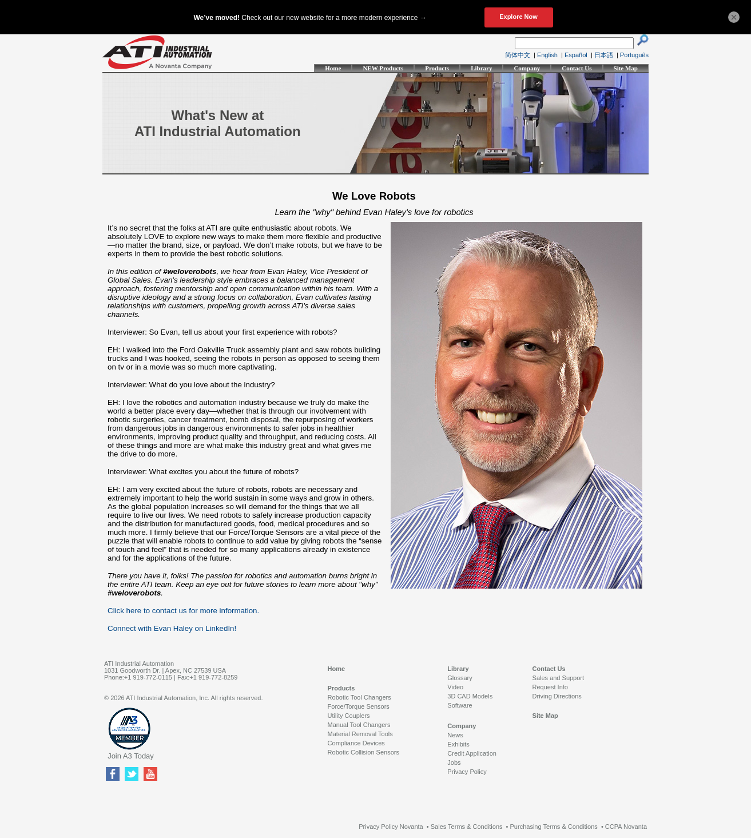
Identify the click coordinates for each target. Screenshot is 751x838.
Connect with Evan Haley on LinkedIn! (172, 628)
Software (459, 705)
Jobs (453, 762)
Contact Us (576, 68)
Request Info (550, 687)
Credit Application (471, 753)
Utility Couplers (349, 715)
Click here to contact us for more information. (183, 610)
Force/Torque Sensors (359, 706)
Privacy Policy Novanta (391, 826)
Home (333, 68)
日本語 (603, 54)
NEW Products (383, 68)
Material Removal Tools (360, 733)
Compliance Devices (356, 743)
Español (576, 54)
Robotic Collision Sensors (363, 752)
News (455, 735)
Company (527, 68)
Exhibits (458, 744)
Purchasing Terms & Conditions (554, 826)
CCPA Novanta (626, 826)
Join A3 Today (131, 756)
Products (437, 68)
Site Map (626, 68)
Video (455, 687)
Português (634, 54)
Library (481, 68)
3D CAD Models (469, 696)
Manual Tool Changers (359, 724)
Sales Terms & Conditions (467, 826)
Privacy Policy (466, 771)
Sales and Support (559, 677)
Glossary (459, 677)
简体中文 (517, 54)
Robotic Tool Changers (359, 697)
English (547, 54)
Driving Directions (557, 696)
